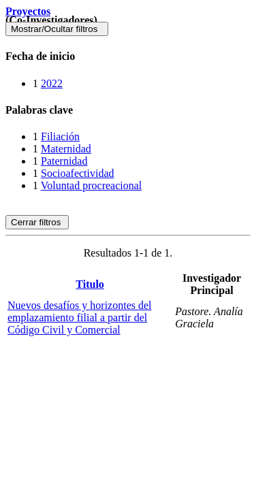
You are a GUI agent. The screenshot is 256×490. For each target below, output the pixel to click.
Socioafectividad (77, 173)
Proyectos (27, 11)
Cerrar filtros (37, 222)
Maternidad (66, 148)
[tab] (128, 56)
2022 (52, 83)
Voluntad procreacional (91, 185)
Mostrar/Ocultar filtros (57, 29)
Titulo (90, 284)
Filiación (60, 136)
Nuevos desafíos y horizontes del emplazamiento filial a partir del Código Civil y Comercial (79, 317)
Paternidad (64, 161)
